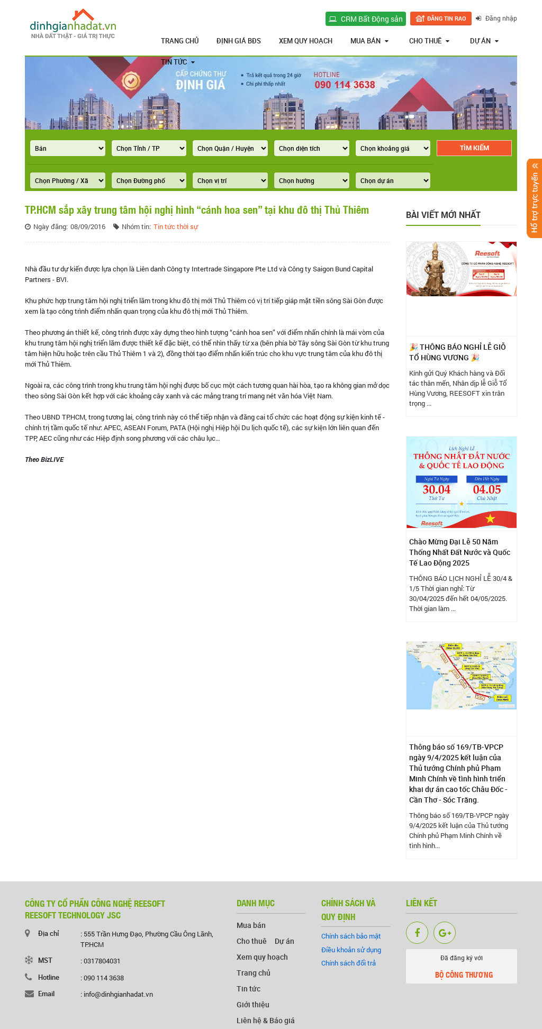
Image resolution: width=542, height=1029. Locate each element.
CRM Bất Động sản (366, 19)
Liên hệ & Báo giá (266, 1020)
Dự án (484, 40)
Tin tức (178, 62)
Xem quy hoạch (305, 40)
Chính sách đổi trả (348, 963)
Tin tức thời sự (175, 226)
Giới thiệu (253, 1004)
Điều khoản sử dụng (351, 949)
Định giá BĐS (238, 40)
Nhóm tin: (136, 226)
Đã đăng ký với (462, 968)
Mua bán (369, 40)
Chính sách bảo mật (351, 936)
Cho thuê (429, 40)
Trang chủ (179, 40)
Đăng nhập (496, 18)
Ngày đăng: (50, 226)
